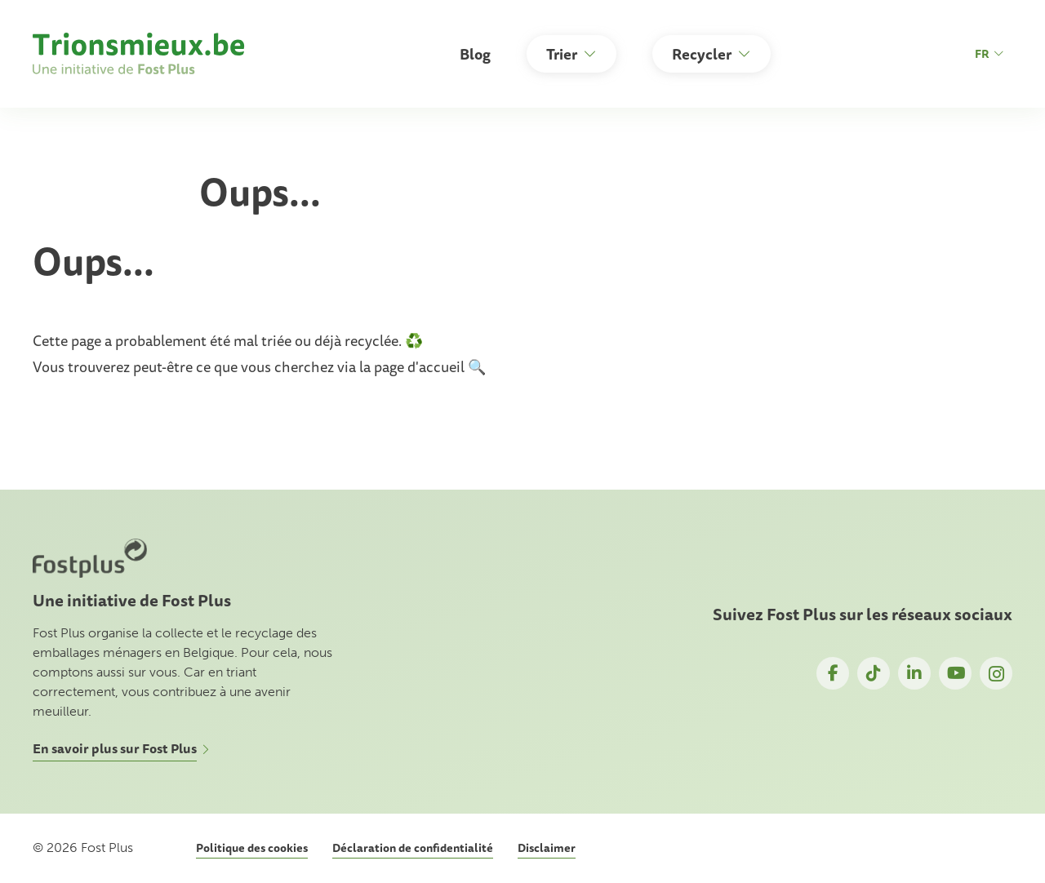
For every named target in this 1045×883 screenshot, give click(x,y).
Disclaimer (547, 848)
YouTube (955, 673)
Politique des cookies (252, 848)
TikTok (873, 673)
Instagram (996, 673)
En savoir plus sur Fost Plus (115, 748)
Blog (475, 53)
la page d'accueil (413, 366)
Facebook (832, 673)
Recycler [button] (702, 53)
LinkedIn (914, 673)
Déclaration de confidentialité (412, 848)
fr (989, 54)
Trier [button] (561, 53)
